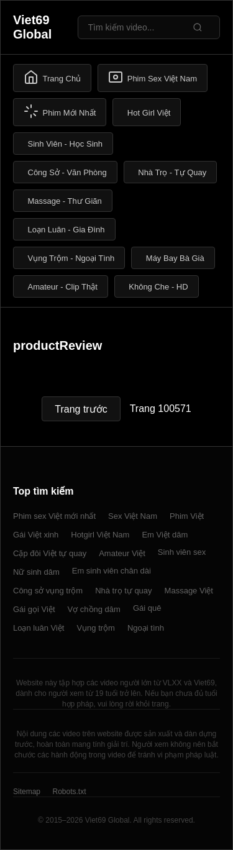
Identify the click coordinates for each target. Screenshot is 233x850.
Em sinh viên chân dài (111, 570)
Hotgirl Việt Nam (100, 534)
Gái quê (147, 608)
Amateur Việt (122, 553)
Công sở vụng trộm (48, 590)
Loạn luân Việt (38, 628)
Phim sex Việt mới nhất (54, 516)
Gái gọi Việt (34, 609)
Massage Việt (189, 590)
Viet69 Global (32, 27)
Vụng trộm (95, 628)
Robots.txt (69, 791)
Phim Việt (187, 516)
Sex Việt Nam (132, 516)
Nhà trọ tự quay (123, 590)
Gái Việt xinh (35, 534)
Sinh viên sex (182, 552)
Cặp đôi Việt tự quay (49, 553)
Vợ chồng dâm (94, 609)
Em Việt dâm (165, 534)
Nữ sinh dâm (36, 572)
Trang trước (81, 409)
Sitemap (26, 791)
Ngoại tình (145, 628)
